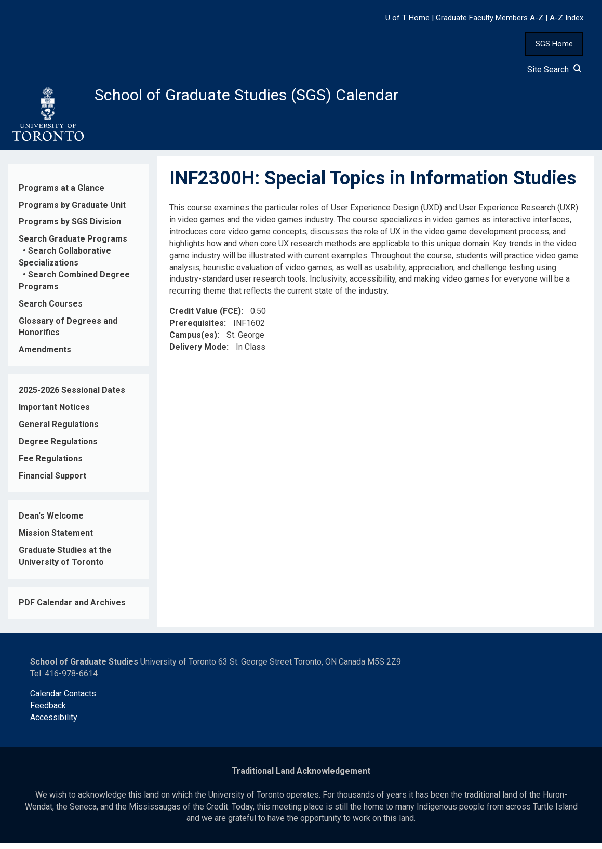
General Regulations (59, 430)
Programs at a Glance (61, 193)
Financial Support (52, 481)
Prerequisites (196, 329)
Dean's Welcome (51, 521)
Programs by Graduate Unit (72, 210)
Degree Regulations (58, 447)
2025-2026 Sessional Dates (72, 396)
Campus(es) (193, 341)
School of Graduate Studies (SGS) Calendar (274, 97)
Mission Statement (56, 538)
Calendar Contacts (63, 699)
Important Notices (54, 413)
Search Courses (51, 309)
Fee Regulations (51, 464)
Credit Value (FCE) (205, 317)
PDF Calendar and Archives (72, 608)
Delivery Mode (197, 352)
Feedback (48, 711)
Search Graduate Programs (73, 244)
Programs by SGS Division (70, 227)
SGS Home (554, 43)
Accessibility (53, 723)
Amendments (45, 355)
